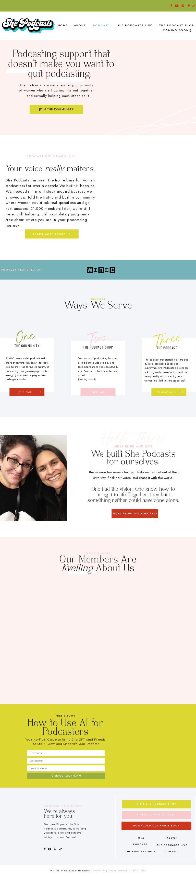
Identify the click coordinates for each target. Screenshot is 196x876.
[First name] (66, 753)
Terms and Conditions (118, 870)
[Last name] (66, 760)
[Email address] (66, 768)
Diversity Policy (138, 870)
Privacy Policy (99, 870)
